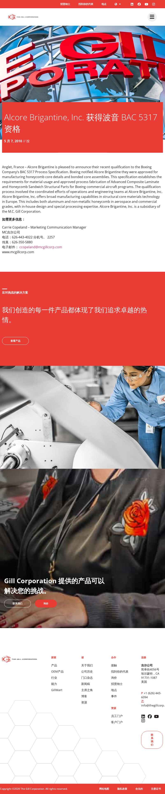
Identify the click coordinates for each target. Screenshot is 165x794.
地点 (103, 4)
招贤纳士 (65, 4)
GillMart (56, 690)
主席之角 (87, 690)
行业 (54, 678)
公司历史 (87, 671)
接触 (114, 665)
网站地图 (104, 789)
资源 (84, 702)
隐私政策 (122, 789)
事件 (114, 696)
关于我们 (87, 665)
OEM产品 (57, 671)
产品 (54, 665)
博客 (84, 696)
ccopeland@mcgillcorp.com (40, 247)
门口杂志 (87, 678)
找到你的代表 (85, 4)
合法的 (139, 789)
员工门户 (117, 716)
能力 (54, 684)
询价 (114, 678)
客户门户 (117, 722)
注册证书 (156, 789)
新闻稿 (85, 684)
